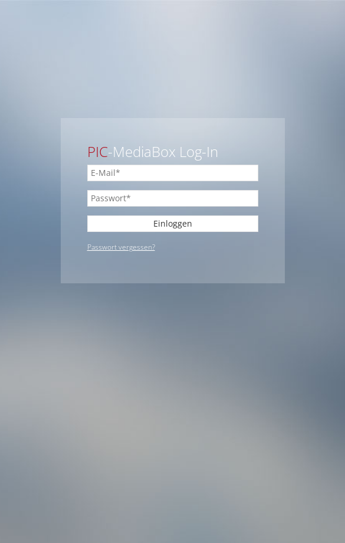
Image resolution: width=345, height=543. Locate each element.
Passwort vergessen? (121, 247)
